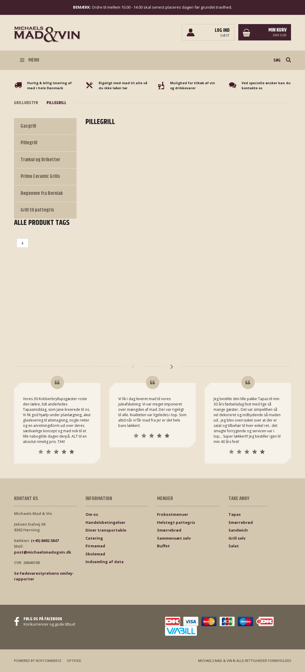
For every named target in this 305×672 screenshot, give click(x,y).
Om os (91, 514)
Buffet (163, 546)
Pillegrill (29, 143)
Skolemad (95, 554)
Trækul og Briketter (40, 160)
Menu (29, 60)
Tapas (234, 514)
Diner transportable (105, 530)
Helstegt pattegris (176, 522)
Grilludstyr (26, 102)
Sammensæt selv (174, 538)
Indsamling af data (104, 561)
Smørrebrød (169, 530)
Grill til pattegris (37, 210)
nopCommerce (48, 660)
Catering (94, 538)
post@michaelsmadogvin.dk (42, 552)
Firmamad (95, 546)
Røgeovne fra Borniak (42, 193)
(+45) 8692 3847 (45, 540)
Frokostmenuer (172, 514)
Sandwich (238, 530)
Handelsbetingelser (105, 522)
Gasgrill (28, 126)
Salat (233, 546)
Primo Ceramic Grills (40, 176)
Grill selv (236, 538)
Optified (74, 660)
